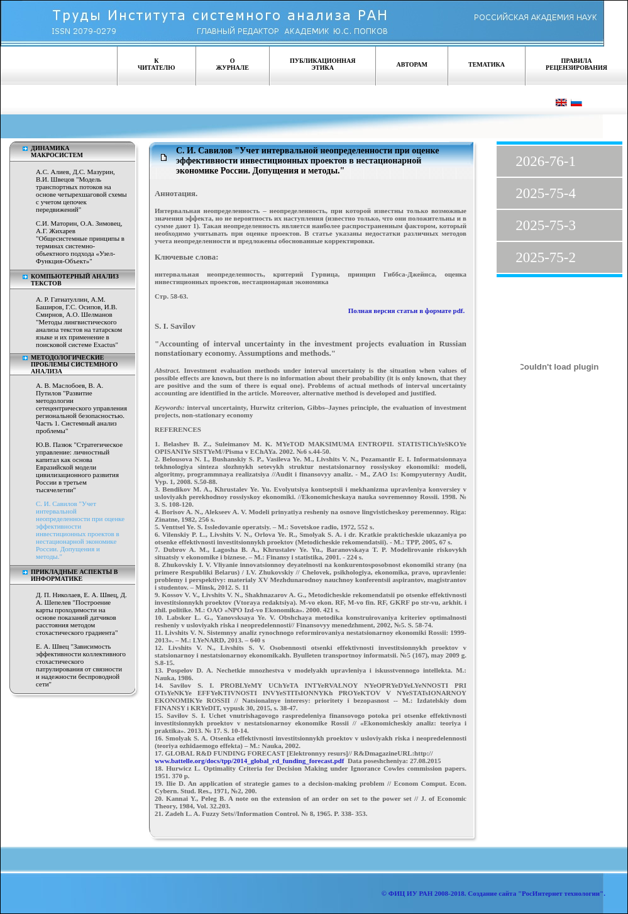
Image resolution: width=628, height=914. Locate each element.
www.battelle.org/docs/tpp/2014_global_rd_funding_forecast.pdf (249, 760)
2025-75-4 (545, 193)
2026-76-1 (545, 161)
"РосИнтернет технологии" (559, 893)
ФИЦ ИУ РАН (410, 893)
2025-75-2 (545, 257)
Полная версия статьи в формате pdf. (406, 310)
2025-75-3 (545, 225)
